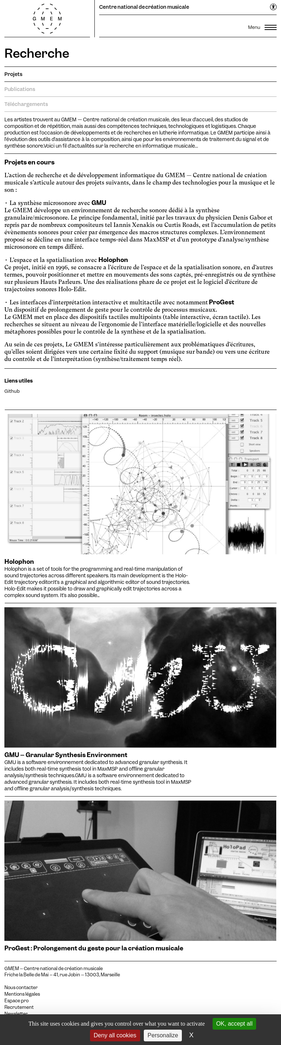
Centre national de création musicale (144, 7)
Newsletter (16, 1013)
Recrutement (19, 1007)
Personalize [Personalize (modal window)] (162, 1035)
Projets (13, 74)
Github (12, 391)
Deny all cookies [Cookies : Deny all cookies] (115, 1035)
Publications (19, 89)
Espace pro (16, 1000)
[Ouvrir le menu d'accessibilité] (273, 7)
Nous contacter (21, 987)
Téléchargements (26, 104)
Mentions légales (22, 994)
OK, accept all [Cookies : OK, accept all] (234, 1024)
